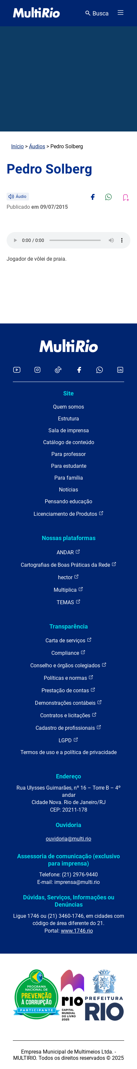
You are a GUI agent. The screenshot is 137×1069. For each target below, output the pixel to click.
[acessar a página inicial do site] (36, 13)
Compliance (68, 652)
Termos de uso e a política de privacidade (68, 752)
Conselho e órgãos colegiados (68, 665)
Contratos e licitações (68, 715)
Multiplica (68, 589)
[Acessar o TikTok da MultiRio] (58, 370)
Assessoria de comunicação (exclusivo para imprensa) (68, 860)
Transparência (68, 626)
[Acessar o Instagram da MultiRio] (37, 370)
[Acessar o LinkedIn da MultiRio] (120, 370)
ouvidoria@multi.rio (68, 839)
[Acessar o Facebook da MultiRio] (79, 370)
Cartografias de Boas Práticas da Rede (69, 564)
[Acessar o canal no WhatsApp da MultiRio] (100, 370)
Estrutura (68, 419)
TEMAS (69, 602)
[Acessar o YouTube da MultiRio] (17, 370)
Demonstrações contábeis (68, 702)
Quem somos (68, 407)
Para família (68, 478)
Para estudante (68, 466)
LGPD (68, 740)
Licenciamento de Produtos (69, 513)
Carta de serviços (68, 640)
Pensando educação (68, 501)
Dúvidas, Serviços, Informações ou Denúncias (68, 901)
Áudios (37, 146)
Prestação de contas (68, 690)
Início (17, 146)
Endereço (68, 776)
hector (68, 577)
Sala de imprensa (68, 430)
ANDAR (68, 552)
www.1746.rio (77, 931)
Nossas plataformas (69, 537)
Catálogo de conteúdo (68, 442)
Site (68, 393)
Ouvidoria (68, 824)
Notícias (68, 490)
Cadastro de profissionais (68, 727)
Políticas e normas (69, 677)
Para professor (68, 454)
